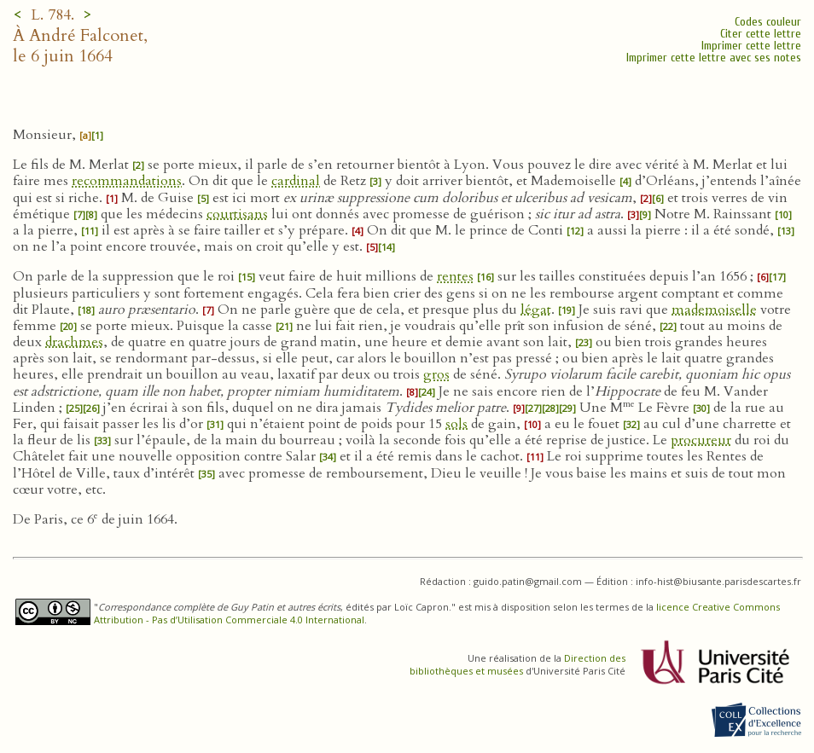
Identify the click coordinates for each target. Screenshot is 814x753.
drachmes (74, 342)
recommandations (127, 180)
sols (456, 423)
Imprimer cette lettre (751, 45)
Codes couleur (768, 21)
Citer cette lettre (760, 33)
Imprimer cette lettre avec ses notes (713, 57)
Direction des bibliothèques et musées (517, 664)
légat (535, 309)
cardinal (295, 180)
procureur (701, 440)
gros (436, 374)
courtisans (237, 214)
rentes (455, 276)
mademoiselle (714, 309)
